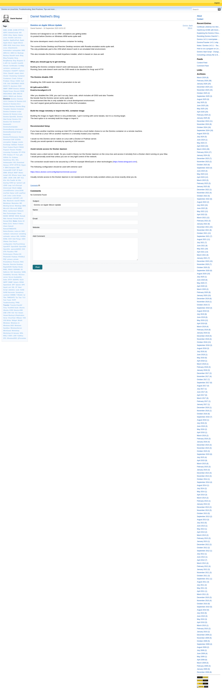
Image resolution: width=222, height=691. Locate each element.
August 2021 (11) (203, 239)
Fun (17, 155)
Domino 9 (6, 104)
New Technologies (10, 213)
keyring (6, 183)
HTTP (12, 165)
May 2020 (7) (202, 283)
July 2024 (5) (202, 137)
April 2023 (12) (202, 177)
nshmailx (6, 236)
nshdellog (22, 234)
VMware (19, 318)
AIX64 (5, 35)
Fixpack (6, 150)
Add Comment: (39, 236)
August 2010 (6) (203, 610)
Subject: (36, 201)
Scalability (7, 274)
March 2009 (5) (202, 663)
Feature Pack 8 (13, 147)
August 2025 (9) (203, 99)
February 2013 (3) (204, 538)
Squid (5, 287)
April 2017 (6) (202, 395)
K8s (19, 180)
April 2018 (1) (202, 361)
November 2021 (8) (204, 230)
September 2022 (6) (204, 199)
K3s (4, 180)
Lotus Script (16, 195)
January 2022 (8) (203, 224)
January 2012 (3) (203, 569)
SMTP (5, 282)
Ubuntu (22, 307)
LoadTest (22, 193)
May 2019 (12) (202, 320)
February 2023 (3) (204, 183)
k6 (16, 180)
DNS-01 (19, 94)
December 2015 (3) (204, 445)
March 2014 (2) (202, 498)
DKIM (22, 91)
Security (15, 274)
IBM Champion (10, 167)
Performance (8, 254)
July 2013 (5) (202, 523)
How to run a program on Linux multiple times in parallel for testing (208, 49)
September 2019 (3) (204, 308)
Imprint (217, 3)
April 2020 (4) (202, 286)
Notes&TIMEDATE (9, 229)
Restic (20, 267)
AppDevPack (14, 40)
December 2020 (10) (205, 261)
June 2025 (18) (202, 106)
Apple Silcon (7, 43)
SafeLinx (6, 272)
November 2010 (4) (204, 601)
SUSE (22, 290)
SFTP (10, 279)
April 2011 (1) (202, 591)
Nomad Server (18, 218)
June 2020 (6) (202, 280)
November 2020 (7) (204, 264)
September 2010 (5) (204, 607)
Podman (14, 257)
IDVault (10, 172)
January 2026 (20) (204, 84)
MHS (24, 206)
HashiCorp (7, 160)
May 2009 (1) (202, 657)
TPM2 (17, 302)
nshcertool (14, 234)
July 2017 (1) (202, 389)
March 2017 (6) (202, 398)
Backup (6, 55)
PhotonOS (7, 257)
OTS (4, 251)
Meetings (18, 206)
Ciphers (21, 71)
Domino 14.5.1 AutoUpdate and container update (208, 39)
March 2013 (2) (202, 535)
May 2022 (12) (202, 211)
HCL (13, 160)
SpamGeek (7, 285)
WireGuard (7, 330)
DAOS (22, 83)
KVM (11, 183)
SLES (22, 279)
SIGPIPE (16, 279)
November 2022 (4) (204, 193)
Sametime (17, 272)
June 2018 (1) (202, 355)
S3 (22, 269)
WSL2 (5, 336)
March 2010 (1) (202, 625)
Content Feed (202, 63)
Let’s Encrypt (17, 185)
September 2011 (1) (204, 579)
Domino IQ (7, 114)
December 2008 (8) (204, 672)
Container (21, 76)
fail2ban (14, 144)
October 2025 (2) (203, 93)
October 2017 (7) (203, 380)
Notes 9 (15, 223)
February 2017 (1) (204, 401)
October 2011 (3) (203, 576)
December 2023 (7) (204, 158)
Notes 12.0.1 (7, 223)
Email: (35, 219)
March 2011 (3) (202, 594)
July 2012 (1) (202, 554)
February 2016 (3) (204, 439)
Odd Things (16, 239)
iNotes (20, 172)
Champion (7, 71)
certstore (6, 68)
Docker (19, 96)
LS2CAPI (15, 198)
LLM (16, 193)
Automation (7, 50)
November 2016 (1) (204, 411)
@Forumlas (22, 338)
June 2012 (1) (202, 557)
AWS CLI (13, 53)
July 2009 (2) (202, 650)
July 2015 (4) (202, 457)
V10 (12, 313)
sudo (17, 290)
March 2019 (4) (202, 327)
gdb (21, 155)
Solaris (16, 282)
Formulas (14, 152)
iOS (9, 175)
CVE (4, 83)
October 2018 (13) (204, 342)
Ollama (5, 241)
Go (10, 157)
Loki (4, 195)
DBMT (5, 88)
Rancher (6, 264)
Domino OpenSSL (9, 116)
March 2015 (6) (202, 464)
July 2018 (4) (202, 352)
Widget (14, 320)
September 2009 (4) (204, 644)
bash (17, 55)
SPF (13, 285)
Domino (6, 99)
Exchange (6, 144)
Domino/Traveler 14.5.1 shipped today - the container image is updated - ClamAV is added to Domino (208, 42)
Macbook (10, 201)
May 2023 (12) (202, 174)
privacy (10, 259)
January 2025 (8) (203, 118)
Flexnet (12, 150)
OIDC (23, 239)
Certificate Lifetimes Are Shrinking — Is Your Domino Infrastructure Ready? (208, 27)
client (22, 73)
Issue (20, 175)
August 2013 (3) (203, 520)
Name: (35, 210)
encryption (7, 142)
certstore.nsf (15, 68)
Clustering (13, 76)
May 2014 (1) (202, 492)
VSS (24, 318)
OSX (23, 249)
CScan (12, 81)
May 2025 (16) (202, 109)
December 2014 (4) (204, 473)
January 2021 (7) (203, 258)
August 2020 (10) (203, 274)
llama (12, 193)
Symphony (20, 292)
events (20, 142)
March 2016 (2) (202, 436)
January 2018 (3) (203, 370)
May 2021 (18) (202, 249)
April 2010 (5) (202, 622)
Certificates (13, 66)
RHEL (5, 269)
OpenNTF (6, 246)
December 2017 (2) (204, 373)
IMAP (16, 172)
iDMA (5, 172)
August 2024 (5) (203, 134)
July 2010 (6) (202, 613)
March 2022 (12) (203, 218)
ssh (9, 287)
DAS (19, 86)
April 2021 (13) (202, 252)
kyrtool (19, 183)
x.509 (14, 336)
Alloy (10, 35)
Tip (17, 297)
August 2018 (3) (203, 348)
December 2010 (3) (204, 597)
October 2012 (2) (203, 548)
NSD (23, 231)
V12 (16, 313)
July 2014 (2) (202, 488)
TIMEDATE (11, 297)
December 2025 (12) (205, 87)
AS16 (9, 45)
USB (5, 313)
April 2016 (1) (202, 432)
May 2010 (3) (202, 619)
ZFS (4, 338)
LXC (21, 198)
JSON (10, 178)
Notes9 (10, 226)
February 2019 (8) (204, 330)
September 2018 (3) (204, 345)
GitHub (5, 157)
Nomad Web (7, 221)
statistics (11, 290)
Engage (14, 142)
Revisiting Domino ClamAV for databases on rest (208, 36)
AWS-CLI (6, 53)
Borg (16, 58)
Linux (19, 188)
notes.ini (17, 231)
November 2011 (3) (204, 573)
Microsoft (13, 208)
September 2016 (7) (204, 417)
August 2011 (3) (203, 582)
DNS (14, 94)
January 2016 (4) (203, 442)
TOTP (14, 300)
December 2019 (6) (204, 299)
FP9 (4, 155)
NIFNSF (11, 216)
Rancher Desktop (16, 264)
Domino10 (16, 122)
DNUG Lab (12, 96)
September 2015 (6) (204, 454)
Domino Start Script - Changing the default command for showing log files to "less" (208, 52)
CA (9, 63)
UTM (8, 313)
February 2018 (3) (204, 367)
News (19, 213)
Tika (4, 297)
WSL (21, 333)
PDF (16, 251)
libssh (14, 188)
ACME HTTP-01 (18, 30)
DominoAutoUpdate (10, 127)
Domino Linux (17, 114)
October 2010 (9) (203, 604)
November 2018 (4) (204, 339)
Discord (16, 91)
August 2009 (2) (203, 647)
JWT (18, 178)
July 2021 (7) (202, 243)
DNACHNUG (7, 94)
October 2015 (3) (203, 451)
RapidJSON (7, 267)
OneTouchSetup (19, 244)
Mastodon (15, 203)
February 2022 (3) (204, 221)
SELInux (21, 274)
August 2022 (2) (203, 202)
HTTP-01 (17, 165)
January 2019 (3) (203, 333)
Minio (5, 211)
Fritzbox (10, 155)
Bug (14, 60)
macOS (17, 201)
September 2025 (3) (204, 96)
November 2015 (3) (204, 448)
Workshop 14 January (11, 333)
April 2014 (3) (202, 495)
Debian (22, 88)
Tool (4, 300)
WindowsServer (16, 328)
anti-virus (17, 37)
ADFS (5, 32)
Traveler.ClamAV (16, 305)
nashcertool (12, 211)
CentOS (14, 63)
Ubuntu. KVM (8, 310)
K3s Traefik (11, 180)
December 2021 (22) (205, 227)
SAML (24, 272)
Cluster (5, 76)
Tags (5, 26)
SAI (11, 272)
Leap (9, 185)
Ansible (11, 37)
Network (20, 211)
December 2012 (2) (204, 545)
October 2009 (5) (203, 641)
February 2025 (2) (204, 115)
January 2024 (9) (203, 155)
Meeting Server (8, 206)
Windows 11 (15, 323)
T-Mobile (19, 295)
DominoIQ (7, 134)
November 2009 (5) (204, 638)
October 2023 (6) (203, 165)
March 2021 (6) (202, 255)
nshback (6, 234)
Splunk (18, 285)
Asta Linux (16, 45)
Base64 (12, 55)
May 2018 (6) (202, 358)
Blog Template (8, 58)
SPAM (21, 282)
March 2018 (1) (202, 364)
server (5, 277)
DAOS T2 (6, 86)
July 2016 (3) (202, 423)
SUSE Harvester (9, 292)
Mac (4, 201)
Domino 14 (12, 101)
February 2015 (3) (204, 467)
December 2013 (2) (204, 507)
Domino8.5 (7, 124)
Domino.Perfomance (10, 137)
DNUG (5, 96)
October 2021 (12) (204, 233)
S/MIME (13, 295)
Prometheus (7, 262)
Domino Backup (9, 106)
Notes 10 (21, 221)
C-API (5, 63)
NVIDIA (23, 236)
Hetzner (6, 165)
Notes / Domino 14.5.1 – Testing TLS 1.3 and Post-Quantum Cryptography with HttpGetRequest (208, 46)
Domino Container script (12, 111)
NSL (18, 236)
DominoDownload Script (12, 132)
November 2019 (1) (204, 302)
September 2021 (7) (204, 236)
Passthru (10, 251)
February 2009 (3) (204, 666)
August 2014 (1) (203, 485)
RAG (22, 262)
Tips (20, 297)
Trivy (5, 307)
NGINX (5, 216)
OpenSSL (6, 249)
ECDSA (18, 139)
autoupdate (16, 50)
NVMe (5, 239)
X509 (10, 336)
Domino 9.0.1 (16, 104)
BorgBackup (7, 60)
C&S (8, 83)
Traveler (6, 305)
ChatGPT (14, 71)
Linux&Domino (8, 190)
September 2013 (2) (204, 517)
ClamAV (11, 73)
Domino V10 (16, 119)
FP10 (23, 152)
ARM (5, 45)
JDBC (5, 178)
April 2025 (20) (202, 112)
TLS (23, 297)
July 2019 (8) (202, 314)
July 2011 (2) (202, 585)
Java (24, 175)
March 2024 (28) (203, 149)
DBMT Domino (13, 88)
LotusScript (7, 198)
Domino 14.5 (21, 101)
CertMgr (21, 66)
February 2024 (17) (204, 152)
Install (5, 175)
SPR (23, 285)
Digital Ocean (8, 91)
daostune (14, 86)
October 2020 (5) (203, 267)
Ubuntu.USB (18, 310)
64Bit (5, 30)
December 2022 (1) (204, 190)
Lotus (9, 195)
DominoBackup (8, 129)
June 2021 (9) (202, 246)
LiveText (6, 193)
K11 (22, 178)
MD (21, 203)
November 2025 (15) (205, 90)
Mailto (22, 201)
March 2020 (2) (202, 289)
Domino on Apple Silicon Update (46, 25)
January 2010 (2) (203, 632)
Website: (36, 227)
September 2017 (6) (204, 383)
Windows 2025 (8, 325)
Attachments (12, 48)
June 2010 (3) (202, 616)
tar (24, 295)
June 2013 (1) (202, 526)
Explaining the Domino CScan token (208, 33)
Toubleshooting (9, 302)
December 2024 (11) (205, 121)
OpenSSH (22, 246)
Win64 (20, 320)
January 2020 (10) (204, 295)
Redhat (15, 267)
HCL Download (18, 162)
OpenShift (14, 246)
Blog (21, 55)
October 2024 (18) (204, 127)
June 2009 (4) (202, 653)
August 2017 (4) (203, 386)
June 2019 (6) (202, 317)
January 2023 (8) (203, 187)
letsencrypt (7, 188)
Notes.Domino (8, 231)
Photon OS (17, 254)
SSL (13, 287)
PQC (5, 259)
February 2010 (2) (204, 629)
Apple (22, 40)
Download (7, 139)
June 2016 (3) (202, 426)
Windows (6, 323)
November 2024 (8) (204, 124)
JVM (14, 178)
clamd (16, 73)
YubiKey (20, 336)
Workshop (15, 330)
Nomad (9, 218)
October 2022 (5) (203, 196)
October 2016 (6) (203, 414)
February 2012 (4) (204, 566)
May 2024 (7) (202, 143)
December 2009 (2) (204, 635)
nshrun (13, 236)
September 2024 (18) (205, 130)
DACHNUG (15, 83)
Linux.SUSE (19, 190)
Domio (21, 137)
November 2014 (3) (204, 476)
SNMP (10, 282)
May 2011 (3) (202, 588)
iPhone (14, 175)
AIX (20, 32)
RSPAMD (16, 269)
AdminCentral (13, 32)
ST (16, 287)
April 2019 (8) (202, 323)
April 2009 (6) (202, 660)
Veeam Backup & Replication (13, 315)
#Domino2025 (12, 338)
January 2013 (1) (203, 541)
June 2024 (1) (202, 140)
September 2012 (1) (204, 551)
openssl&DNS (16, 249)
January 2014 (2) (203, 504)
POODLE (21, 257)
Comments (34, 185)
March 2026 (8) (202, 78)
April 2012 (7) (202, 560)
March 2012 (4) (202, 563)
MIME (20, 208)
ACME (10, 30)
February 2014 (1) (204, 501)
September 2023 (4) (204, 168)
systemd (6, 295)
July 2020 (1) (202, 277)
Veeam (20, 313)
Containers (7, 78)
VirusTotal (11, 318)
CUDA (18, 81)
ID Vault (19, 170)
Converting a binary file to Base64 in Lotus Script (208, 55)
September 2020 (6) (204, 271)
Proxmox (16, 262)
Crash (14, 78)
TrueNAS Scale (13, 307)
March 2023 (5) (202, 180)
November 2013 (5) (204, 510)
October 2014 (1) (203, 479)
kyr (15, 183)
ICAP (14, 170)
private (15, 259)
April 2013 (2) (202, 532)
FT (14, 155)
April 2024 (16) (202, 146)
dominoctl (19, 129)
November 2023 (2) (204, 162)
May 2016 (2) (202, 429)
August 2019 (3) (203, 311)
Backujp (21, 53)
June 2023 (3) (202, 171)
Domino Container (17, 109)
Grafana (15, 157)
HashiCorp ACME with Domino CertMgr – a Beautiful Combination (208, 30)
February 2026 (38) (204, 81)
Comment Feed (203, 66)
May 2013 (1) (202, 529)
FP (20, 152)
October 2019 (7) (203, 305)
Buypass (20, 60)
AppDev (6, 40)
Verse (5, 318)
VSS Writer (7, 320)
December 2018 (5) (204, 336)
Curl (22, 81)
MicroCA (6, 208)
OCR (10, 239)
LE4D (5, 185)
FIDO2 (21, 147)
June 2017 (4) (202, 392)
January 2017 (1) (203, 404)
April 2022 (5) (202, 215)
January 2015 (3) (203, 470)
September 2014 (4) (204, 482)
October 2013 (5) (203, 513)
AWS (23, 50)
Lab (24, 183)
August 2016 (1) (203, 420)
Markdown (7, 203)
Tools (9, 300)
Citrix (5, 73)
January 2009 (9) (203, 669)
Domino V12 (7, 122)
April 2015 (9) (202, 460)
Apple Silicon (18, 43)
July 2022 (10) (202, 205)
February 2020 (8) (204, 292)
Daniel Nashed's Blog (45, 16)
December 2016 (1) (204, 408)
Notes (15, 221)
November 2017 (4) (204, 376)
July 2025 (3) (202, 102)
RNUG (10, 269)
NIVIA (17, 216)
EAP (12, 139)
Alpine (15, 35)
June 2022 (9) (202, 208)
